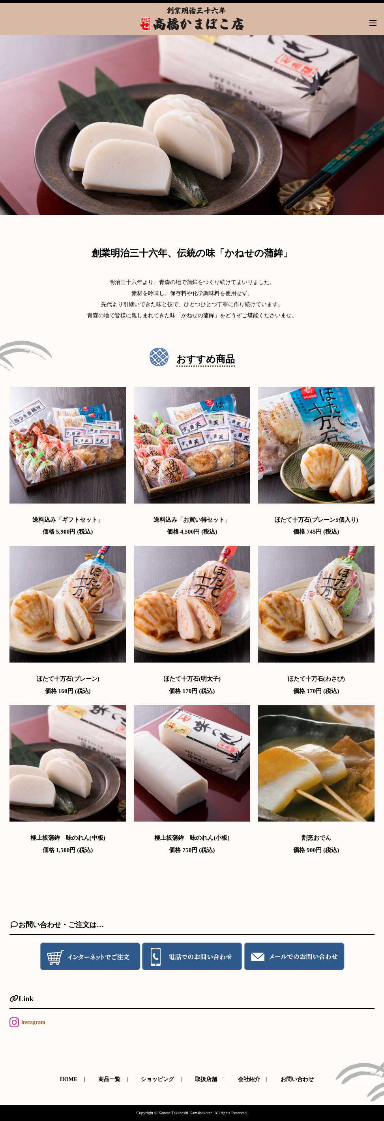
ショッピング (157, 1079)
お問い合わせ (297, 1079)
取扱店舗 (206, 1079)
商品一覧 (109, 1079)
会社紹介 (249, 1079)
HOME (68, 1079)
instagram (33, 1022)
